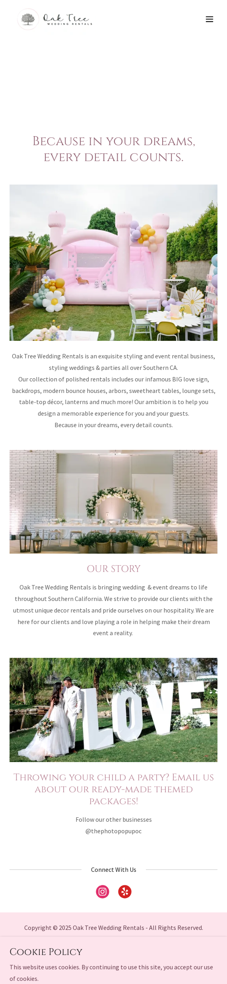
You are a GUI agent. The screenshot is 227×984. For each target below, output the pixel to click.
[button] (209, 19)
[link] (54, 19)
